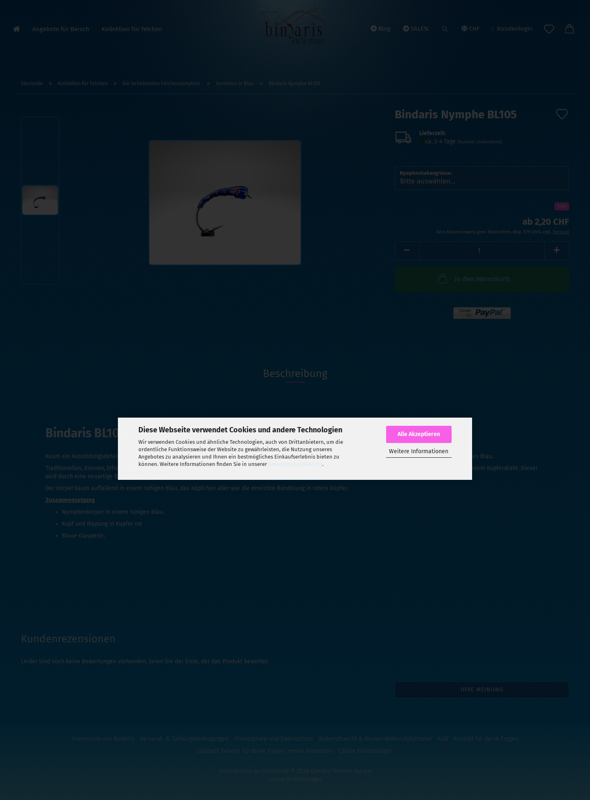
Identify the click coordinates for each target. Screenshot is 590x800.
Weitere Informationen (418, 451)
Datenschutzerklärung (295, 464)
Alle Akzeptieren (419, 434)
